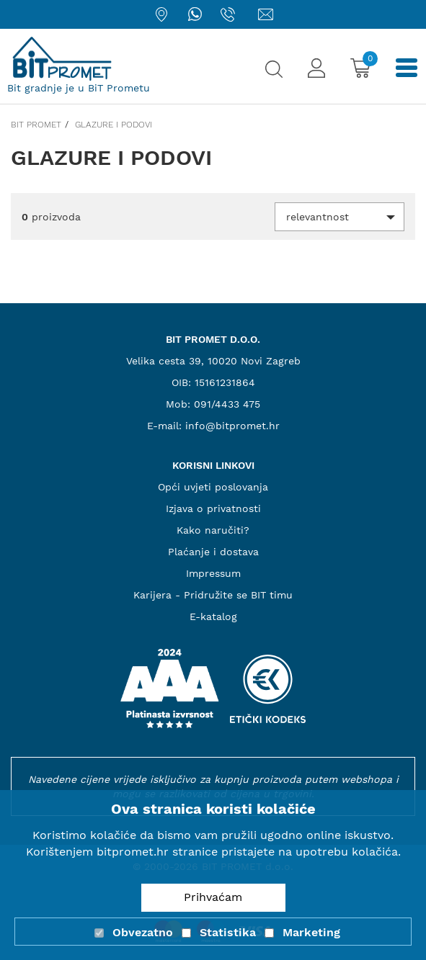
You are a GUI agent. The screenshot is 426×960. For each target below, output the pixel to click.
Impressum (213, 573)
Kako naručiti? (213, 530)
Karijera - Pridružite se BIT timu (213, 595)
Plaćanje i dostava (213, 551)
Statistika (228, 932)
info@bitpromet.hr (232, 425)
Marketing (311, 932)
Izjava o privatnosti (213, 508)
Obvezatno (142, 932)
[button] (339, 216)
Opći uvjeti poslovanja (213, 487)
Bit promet (36, 125)
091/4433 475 (227, 404)
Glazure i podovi (113, 125)
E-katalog (213, 616)
